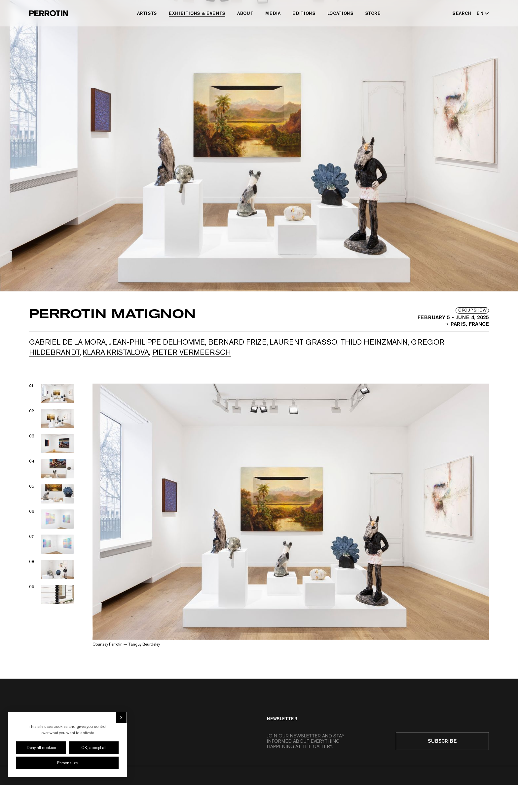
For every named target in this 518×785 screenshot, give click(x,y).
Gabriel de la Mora (67, 342)
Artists (147, 13)
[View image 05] (51, 494)
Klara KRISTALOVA (116, 352)
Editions (303, 13)
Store (373, 13)
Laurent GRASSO (303, 342)
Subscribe (442, 741)
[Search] (462, 13)
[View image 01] (51, 393)
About (245, 13)
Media (272, 13)
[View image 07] (51, 544)
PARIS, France (467, 323)
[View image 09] (51, 594)
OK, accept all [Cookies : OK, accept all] (93, 747)
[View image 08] (51, 569)
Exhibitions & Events (197, 13)
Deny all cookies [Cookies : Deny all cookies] (41, 747)
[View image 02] (51, 419)
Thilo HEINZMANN (374, 342)
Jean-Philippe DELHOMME (157, 342)
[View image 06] (51, 519)
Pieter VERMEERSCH (191, 352)
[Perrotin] (48, 13)
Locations (340, 13)
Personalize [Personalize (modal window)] (67, 763)
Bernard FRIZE (237, 342)
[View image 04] (51, 469)
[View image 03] (51, 444)
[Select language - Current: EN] (481, 13)
